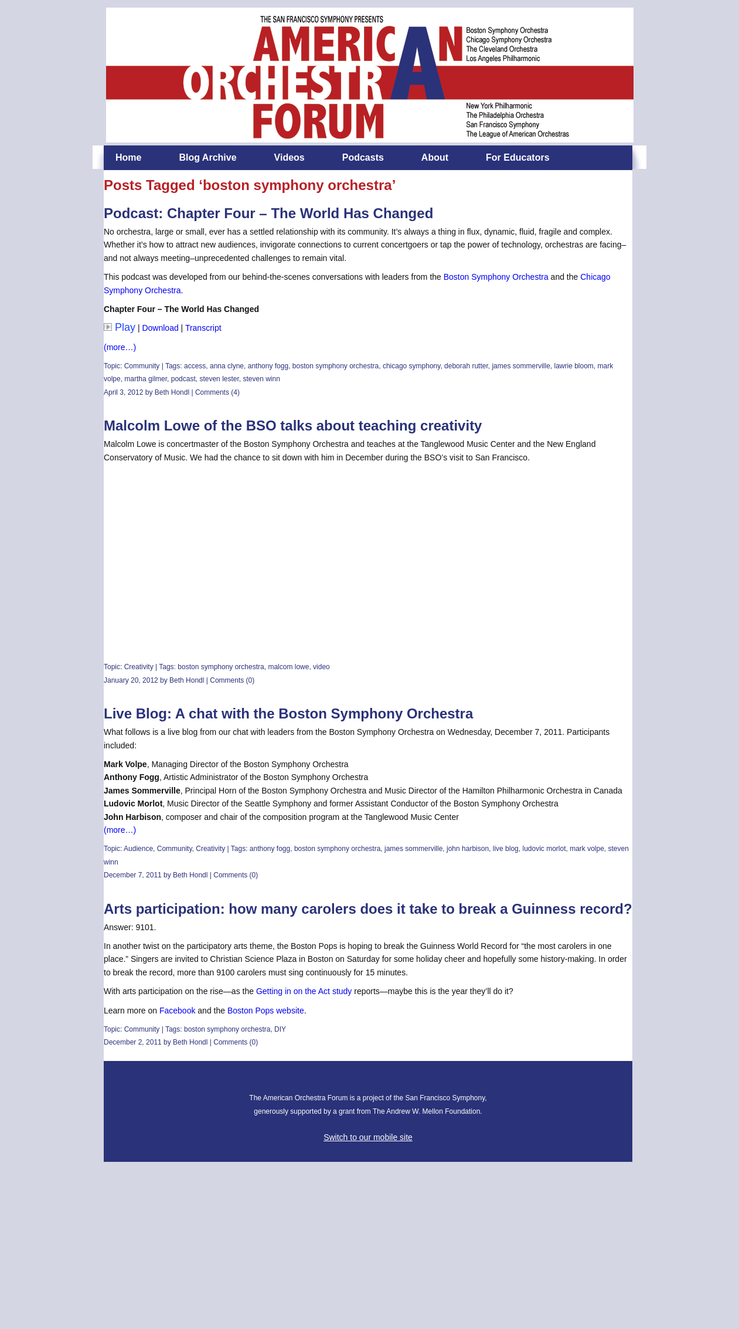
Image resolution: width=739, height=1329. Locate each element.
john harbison (468, 849)
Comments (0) (232, 680)
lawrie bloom (573, 366)
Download (160, 328)
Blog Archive (207, 157)
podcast (183, 379)
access (195, 366)
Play (119, 327)
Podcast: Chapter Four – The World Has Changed (268, 213)
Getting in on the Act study (305, 991)
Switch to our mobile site (368, 1137)
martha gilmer (145, 379)
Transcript (203, 328)
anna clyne (227, 366)
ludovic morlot (544, 849)
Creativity (139, 667)
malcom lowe (288, 667)
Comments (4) (217, 392)
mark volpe (587, 849)
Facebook (177, 1010)
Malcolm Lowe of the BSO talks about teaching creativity (293, 425)
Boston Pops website (265, 1010)
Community (142, 366)
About (434, 157)
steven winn (261, 379)
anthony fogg (268, 366)
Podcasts (363, 157)
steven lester (219, 379)
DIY (280, 1029)
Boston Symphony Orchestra (496, 277)
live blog (506, 849)
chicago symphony (412, 366)
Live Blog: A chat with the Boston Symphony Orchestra (288, 713)
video (321, 667)
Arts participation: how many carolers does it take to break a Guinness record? (368, 909)
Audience (138, 849)
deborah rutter (466, 366)
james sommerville (521, 366)
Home (128, 157)
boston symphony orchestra (335, 366)
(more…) (120, 347)
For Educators (517, 157)
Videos (289, 157)
